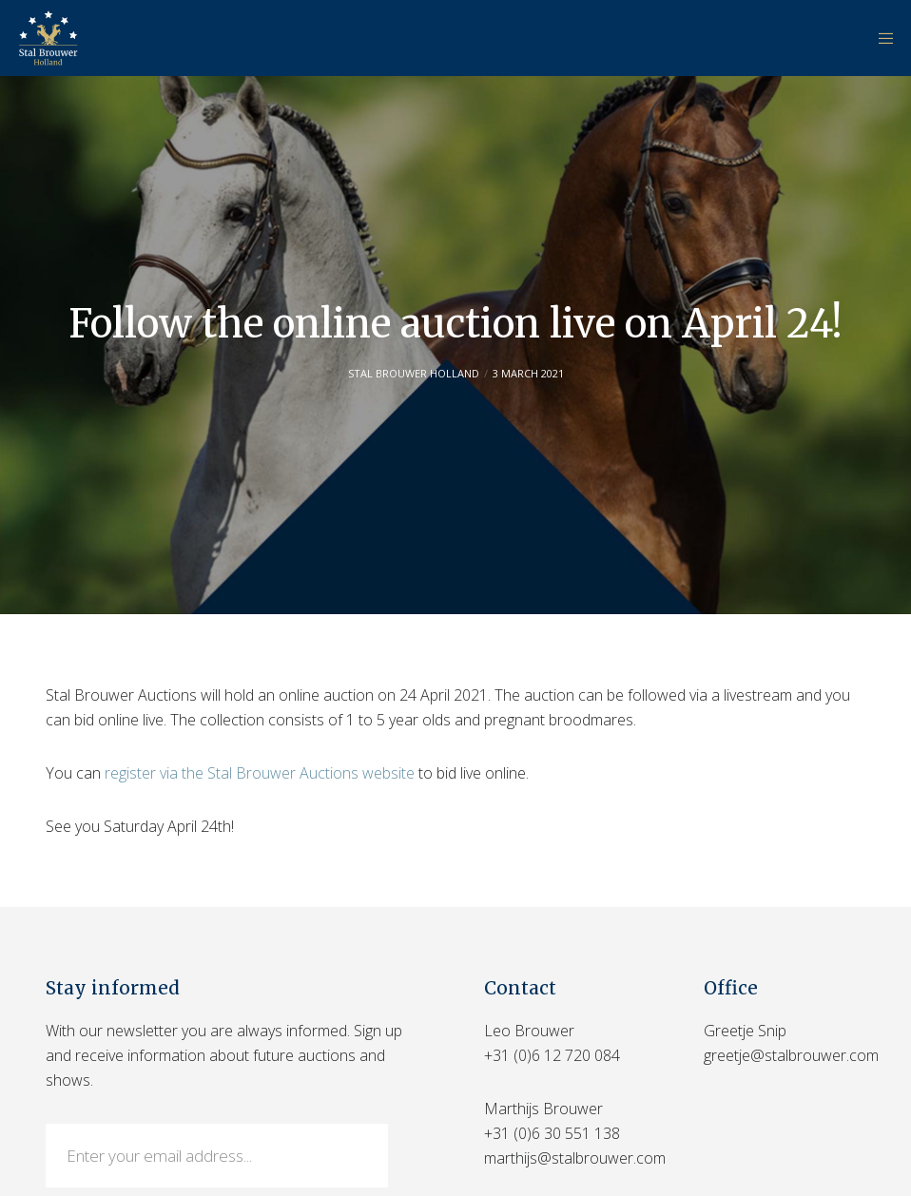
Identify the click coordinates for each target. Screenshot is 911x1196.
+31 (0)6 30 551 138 (552, 1133)
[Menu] (880, 38)
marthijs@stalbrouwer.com (575, 1158)
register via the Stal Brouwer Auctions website (260, 772)
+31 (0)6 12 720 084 (552, 1055)
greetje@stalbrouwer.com (791, 1055)
